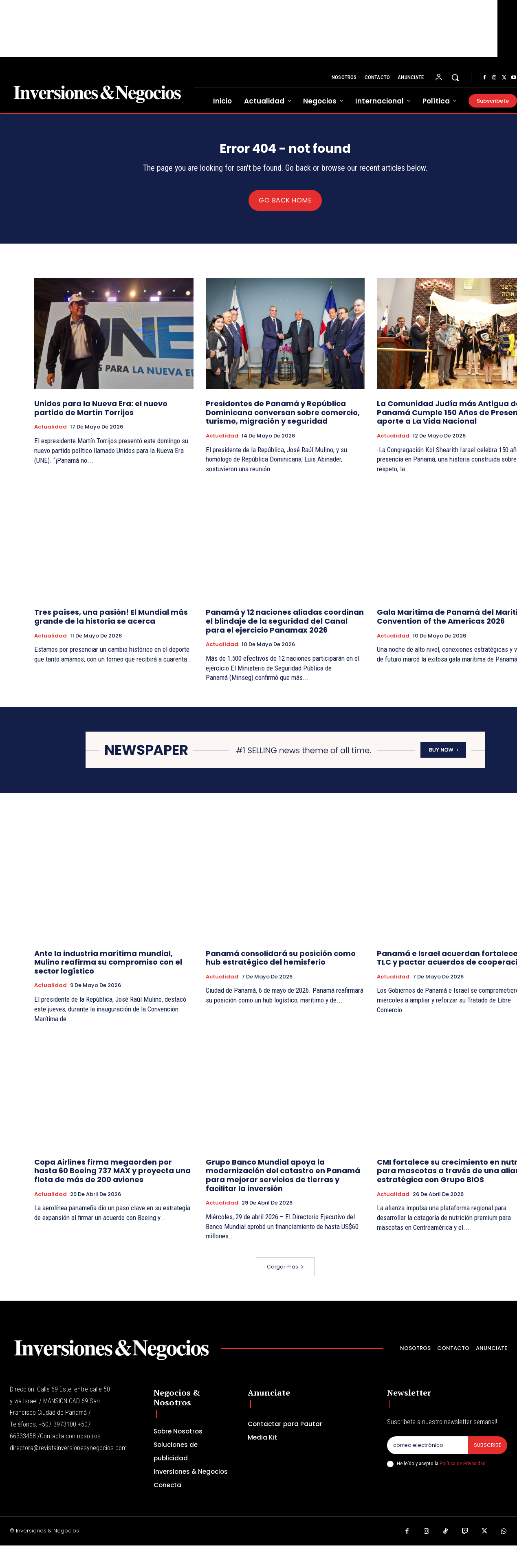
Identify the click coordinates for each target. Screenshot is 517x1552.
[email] (427, 1452)
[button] (455, 77)
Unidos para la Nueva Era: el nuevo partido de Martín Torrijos (100, 414)
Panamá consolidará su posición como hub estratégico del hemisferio (281, 964)
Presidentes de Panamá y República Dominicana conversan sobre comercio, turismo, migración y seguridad (283, 419)
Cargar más (285, 1273)
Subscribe (487, 1452)
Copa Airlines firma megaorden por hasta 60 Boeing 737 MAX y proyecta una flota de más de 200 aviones (112, 1177)
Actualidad (50, 433)
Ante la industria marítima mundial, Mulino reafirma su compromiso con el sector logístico (108, 969)
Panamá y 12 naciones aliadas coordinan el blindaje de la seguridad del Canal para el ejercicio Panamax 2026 (285, 627)
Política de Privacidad (463, 1470)
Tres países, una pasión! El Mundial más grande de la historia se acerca (111, 623)
